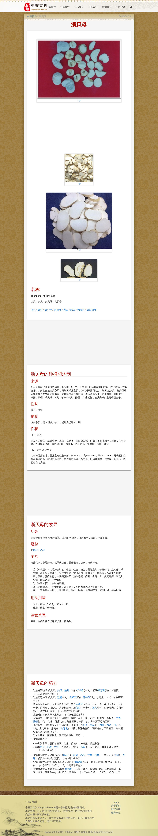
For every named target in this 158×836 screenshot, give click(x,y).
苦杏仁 (80, 690)
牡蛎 (35, 721)
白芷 (109, 725)
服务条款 (116, 812)
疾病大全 (107, 7)
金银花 (73, 697)
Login (116, 802)
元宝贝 (80, 309)
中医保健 (51, 7)
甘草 (89, 755)
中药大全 (79, 7)
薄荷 (78, 707)
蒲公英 (86, 697)
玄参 (118, 718)
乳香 (49, 747)
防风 (101, 725)
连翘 (59, 697)
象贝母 (48, 309)
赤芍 (82, 755)
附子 (85, 725)
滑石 (116, 725)
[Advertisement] (79, 128)
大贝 (65, 309)
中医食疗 (65, 7)
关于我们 (116, 805)
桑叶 (66, 690)
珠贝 (72, 309)
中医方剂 (93, 7)
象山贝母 (91, 309)
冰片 (94, 707)
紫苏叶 (101, 690)
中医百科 (32, 16)
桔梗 (97, 755)
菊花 (92, 725)
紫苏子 (66, 755)
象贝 (40, 309)
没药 (56, 747)
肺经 (35, 550)
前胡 (75, 755)
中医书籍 (120, 7)
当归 (82, 747)
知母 (59, 690)
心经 (42, 550)
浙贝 (33, 309)
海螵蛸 (78, 762)
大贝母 (57, 309)
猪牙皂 (64, 728)
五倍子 (79, 704)
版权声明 (116, 809)
